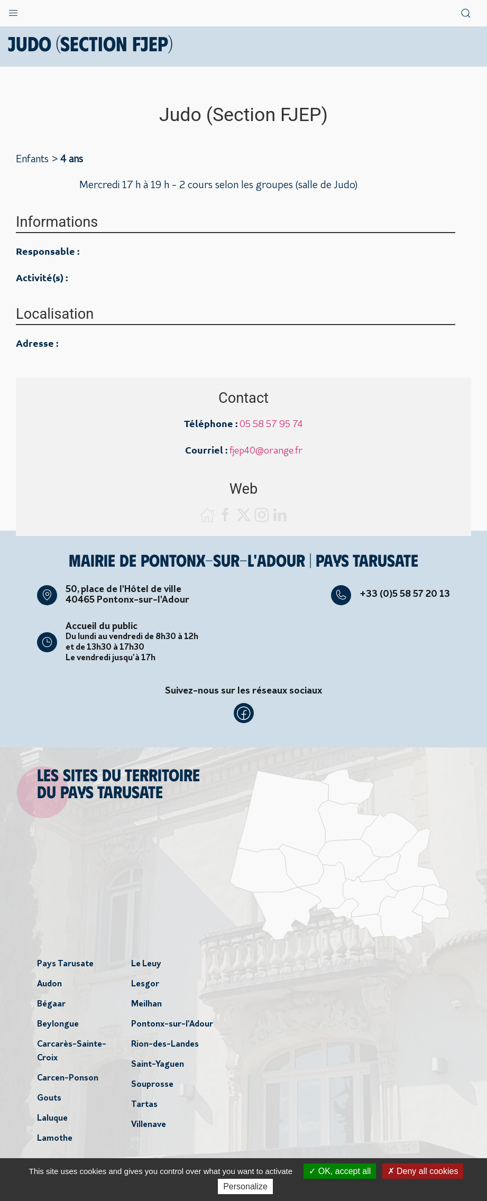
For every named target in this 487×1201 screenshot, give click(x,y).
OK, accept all (340, 1171)
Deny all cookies (423, 1171)
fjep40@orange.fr (265, 451)
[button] (13, 11)
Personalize (245, 1186)
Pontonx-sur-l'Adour (172, 1024)
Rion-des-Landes (165, 1044)
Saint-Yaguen (157, 1064)
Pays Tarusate (65, 964)
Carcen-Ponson (67, 1078)
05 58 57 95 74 (271, 425)
